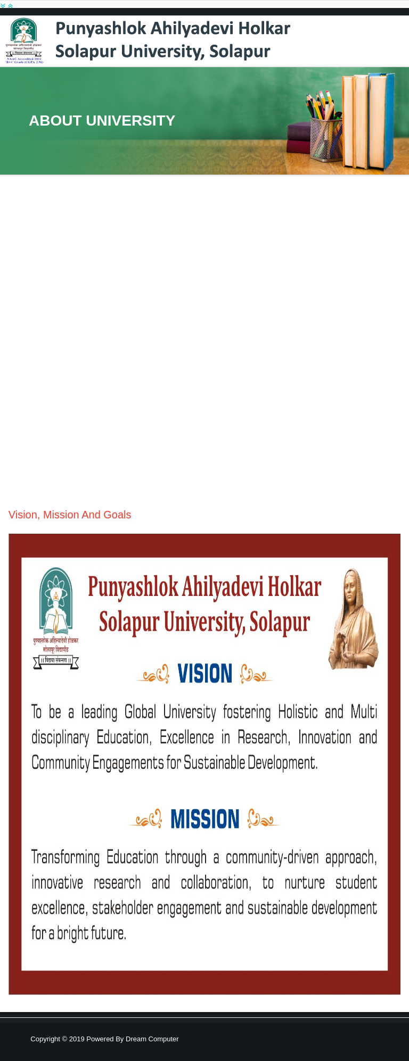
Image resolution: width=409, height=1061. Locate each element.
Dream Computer (151, 1039)
